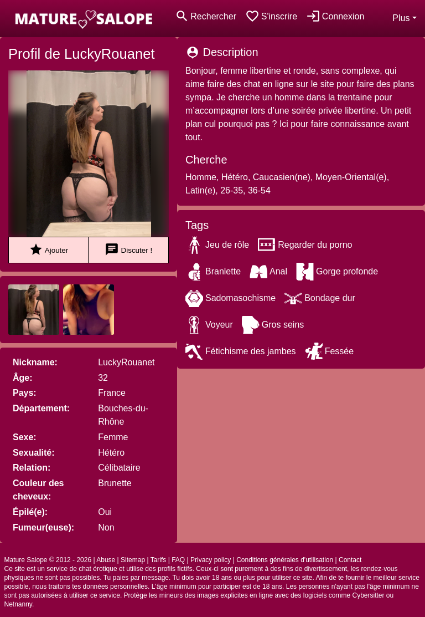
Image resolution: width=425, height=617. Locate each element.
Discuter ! (128, 249)
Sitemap (133, 560)
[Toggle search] (205, 16)
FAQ (178, 560)
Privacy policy (210, 560)
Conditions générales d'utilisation (284, 560)
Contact (350, 560)
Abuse (105, 560)
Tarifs (159, 560)
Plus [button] (401, 18)
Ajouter (48, 249)
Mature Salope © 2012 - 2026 (48, 560)
